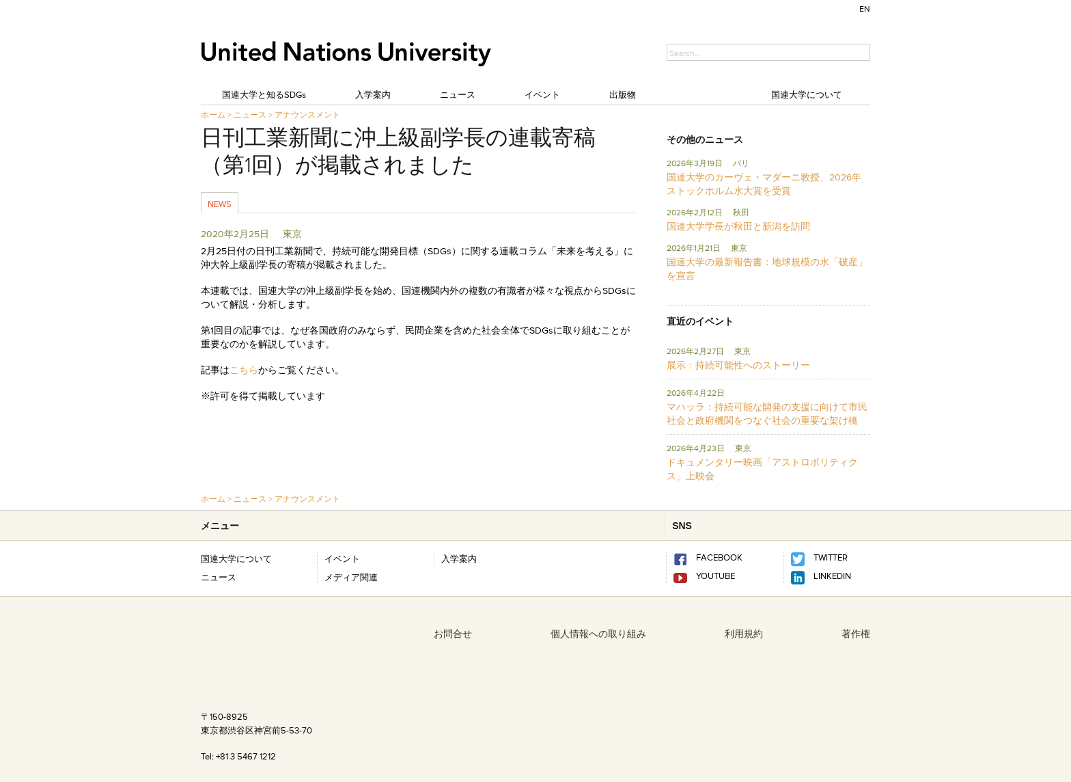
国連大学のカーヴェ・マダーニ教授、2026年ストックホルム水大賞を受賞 (764, 184)
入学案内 (373, 94)
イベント (542, 94)
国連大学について (806, 94)
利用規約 (744, 634)
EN (864, 8)
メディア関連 (351, 577)
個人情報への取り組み (598, 634)
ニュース (457, 94)
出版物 (622, 94)
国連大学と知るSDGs (264, 94)
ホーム (213, 114)
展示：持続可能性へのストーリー (738, 365)
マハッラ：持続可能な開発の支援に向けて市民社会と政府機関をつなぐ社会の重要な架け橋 (767, 413)
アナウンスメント (307, 114)
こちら (244, 370)
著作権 (856, 634)
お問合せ (453, 634)
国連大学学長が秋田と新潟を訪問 (738, 226)
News (220, 204)
